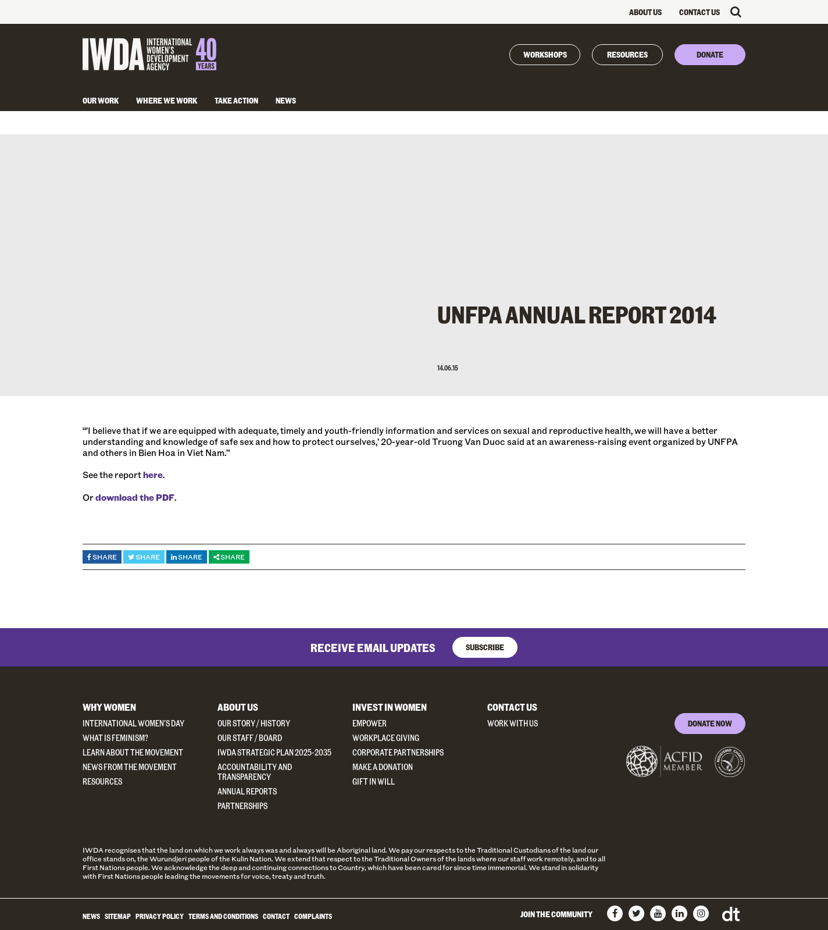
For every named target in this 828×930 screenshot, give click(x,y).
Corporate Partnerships (398, 752)
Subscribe (485, 647)
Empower (369, 723)
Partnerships (242, 806)
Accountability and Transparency (254, 772)
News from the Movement (130, 767)
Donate (710, 54)
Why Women (109, 706)
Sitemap (118, 916)
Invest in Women (389, 706)
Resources (627, 54)
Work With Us (512, 723)
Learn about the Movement (133, 752)
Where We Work (166, 100)
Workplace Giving (385, 738)
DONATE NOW (710, 723)
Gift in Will (373, 781)
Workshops (545, 54)
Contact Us (699, 11)
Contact (276, 916)
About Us (645, 11)
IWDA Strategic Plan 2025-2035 (274, 752)
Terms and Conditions (223, 916)
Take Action (236, 100)
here (153, 474)
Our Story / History (253, 723)
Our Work (101, 100)
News (286, 100)
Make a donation (382, 767)
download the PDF (134, 497)
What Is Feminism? (115, 738)
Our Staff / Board (249, 738)
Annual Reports (247, 791)
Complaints (313, 916)
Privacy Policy (159, 916)
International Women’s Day (133, 723)
